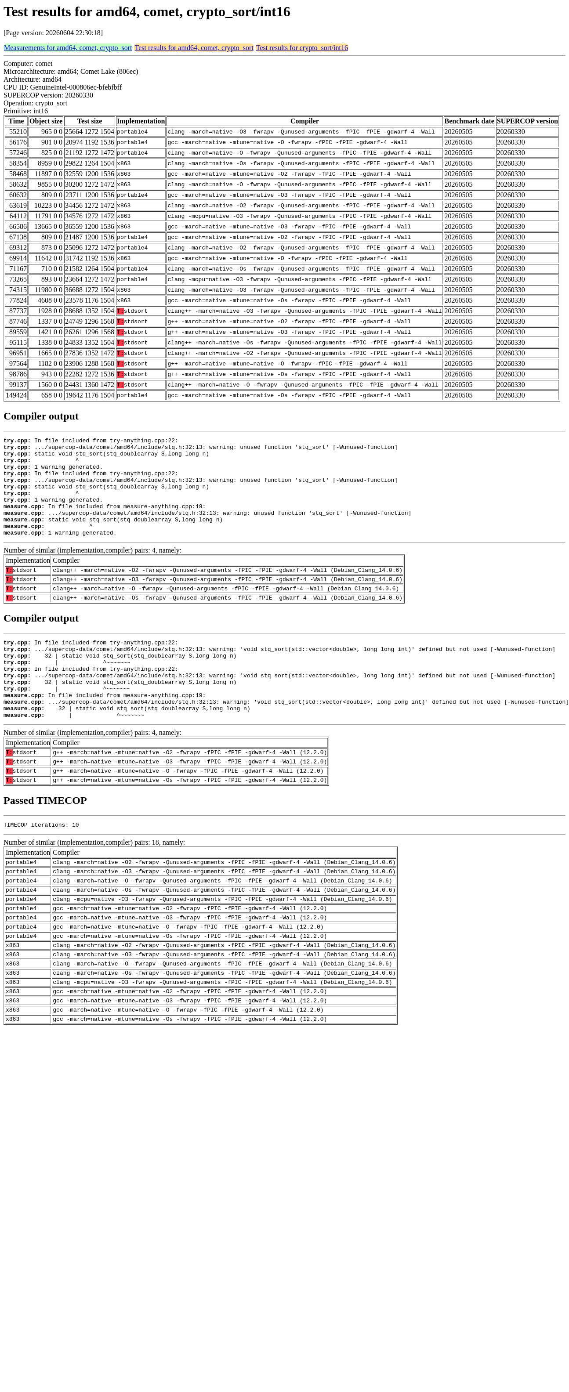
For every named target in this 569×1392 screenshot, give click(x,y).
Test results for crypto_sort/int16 (302, 47)
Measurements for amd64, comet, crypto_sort (68, 47)
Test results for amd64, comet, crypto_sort (193, 47)
